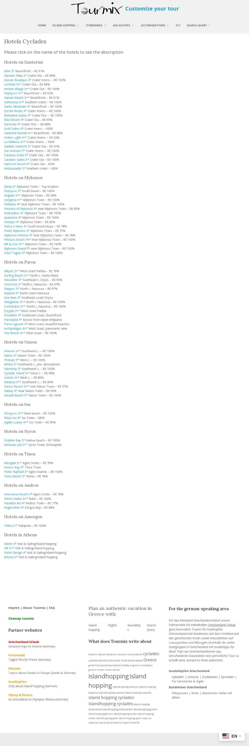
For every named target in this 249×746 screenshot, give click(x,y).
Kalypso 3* (11, 289)
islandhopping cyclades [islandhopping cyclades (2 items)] (111, 703)
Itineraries (98, 25)
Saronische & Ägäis (190, 681)
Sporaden (227, 677)
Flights (112, 625)
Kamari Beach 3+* (16, 98)
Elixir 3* (9, 71)
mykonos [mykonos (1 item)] (93, 722)
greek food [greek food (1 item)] (95, 665)
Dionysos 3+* (13, 413)
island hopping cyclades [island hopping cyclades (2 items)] (111, 697)
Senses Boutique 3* (17, 80)
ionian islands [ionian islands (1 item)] (112, 669)
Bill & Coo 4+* (14, 244)
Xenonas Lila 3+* (16, 445)
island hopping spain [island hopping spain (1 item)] (130, 718)
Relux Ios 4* (12, 418)
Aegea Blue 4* (14, 507)
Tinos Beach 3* (14, 476)
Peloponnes (180, 693)
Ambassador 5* (15, 168)
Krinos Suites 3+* (16, 499)
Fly (178, 25)
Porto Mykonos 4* (17, 231)
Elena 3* (10, 186)
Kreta (195, 693)
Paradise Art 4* (14, 503)
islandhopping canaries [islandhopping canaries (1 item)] (111, 692)
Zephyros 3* (12, 191)
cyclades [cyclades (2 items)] (151, 653)
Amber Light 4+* (15, 137)
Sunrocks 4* (12, 124)
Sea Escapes (125, 25)
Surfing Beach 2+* (16, 275)
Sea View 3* (12, 297)
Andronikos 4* (14, 213)
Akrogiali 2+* (13, 463)
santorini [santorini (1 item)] (118, 722)
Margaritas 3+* (14, 302)
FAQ (52, 608)
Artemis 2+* (12, 351)
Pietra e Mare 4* (15, 226)
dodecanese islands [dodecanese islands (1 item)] (132, 660)
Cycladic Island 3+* (17, 373)
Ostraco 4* (11, 222)
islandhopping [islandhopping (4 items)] (109, 676)
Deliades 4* (12, 204)
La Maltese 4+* (14, 142)
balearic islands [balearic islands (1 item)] (97, 654)
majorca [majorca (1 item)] (146, 718)
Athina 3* (10, 364)
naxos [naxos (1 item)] (102, 722)
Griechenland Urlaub (222, 625)
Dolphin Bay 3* (14, 440)
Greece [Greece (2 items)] (150, 660)
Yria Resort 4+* (14, 333)
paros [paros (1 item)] (109, 722)
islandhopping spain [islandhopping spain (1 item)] (107, 718)
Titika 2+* (11, 526)
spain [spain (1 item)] (127, 722)
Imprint (14, 608)
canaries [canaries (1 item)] (121, 654)
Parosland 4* (13, 320)
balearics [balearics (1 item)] (111, 654)
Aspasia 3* (11, 293)
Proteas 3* (11, 360)
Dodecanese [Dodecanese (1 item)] (113, 660)
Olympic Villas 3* (15, 76)
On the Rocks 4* (15, 111)
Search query (200, 25)
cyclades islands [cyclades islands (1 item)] (97, 660)
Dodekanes (210, 677)
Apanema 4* (12, 217)
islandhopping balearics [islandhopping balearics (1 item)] (126, 686)
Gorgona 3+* (13, 200)
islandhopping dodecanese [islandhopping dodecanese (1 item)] (118, 709)
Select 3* (10, 544)
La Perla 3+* (12, 84)
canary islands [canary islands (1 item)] (134, 654)
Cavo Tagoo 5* (14, 253)
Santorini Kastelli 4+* (18, 133)
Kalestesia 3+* (14, 102)
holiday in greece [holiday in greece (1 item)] (130, 665)
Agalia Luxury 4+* (16, 422)
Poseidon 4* (12, 315)
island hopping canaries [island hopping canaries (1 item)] (138, 692)
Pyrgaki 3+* (12, 311)
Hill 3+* (9, 548)
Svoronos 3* (12, 284)
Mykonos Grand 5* (17, 248)
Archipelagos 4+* (16, 328)
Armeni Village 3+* (16, 89)
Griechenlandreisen (202, 651)
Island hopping (67, 25)
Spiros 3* (10, 355)
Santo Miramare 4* (17, 106)
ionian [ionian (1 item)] (100, 669)
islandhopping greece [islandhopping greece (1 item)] (145, 709)
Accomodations (157, 25)
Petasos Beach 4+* (17, 240)
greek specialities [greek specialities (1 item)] (111, 665)
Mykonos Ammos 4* (18, 235)
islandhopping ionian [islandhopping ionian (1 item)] (125, 713)
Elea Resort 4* (14, 120)
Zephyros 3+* (13, 93)
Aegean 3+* (12, 195)
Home (42, 25)
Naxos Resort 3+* (16, 386)
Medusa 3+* (12, 382)
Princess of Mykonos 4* (20, 209)
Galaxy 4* (10, 391)
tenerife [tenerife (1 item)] (135, 722)
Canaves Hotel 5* (16, 155)
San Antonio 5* (14, 151)
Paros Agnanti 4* (16, 324)
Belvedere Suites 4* (17, 115)
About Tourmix (34, 608)
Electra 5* (11, 557)
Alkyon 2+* (11, 271)
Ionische (193, 677)
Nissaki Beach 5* (16, 395)
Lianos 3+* (11, 378)
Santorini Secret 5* (17, 164)
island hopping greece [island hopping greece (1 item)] (101, 713)
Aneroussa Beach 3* (18, 494)
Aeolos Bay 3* (14, 467)
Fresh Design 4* (15, 553)
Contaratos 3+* (15, 306)
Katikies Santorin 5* (17, 146)
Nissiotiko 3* (13, 280)
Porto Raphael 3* (16, 472)
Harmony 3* (12, 369)
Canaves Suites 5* (16, 160)
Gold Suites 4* (14, 129)
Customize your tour (152, 8)
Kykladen (178, 677)
